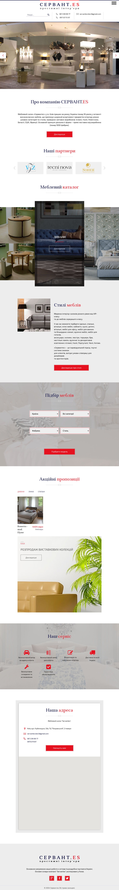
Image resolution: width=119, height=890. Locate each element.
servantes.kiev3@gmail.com (90, 14)
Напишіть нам (59, 748)
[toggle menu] (114, 3)
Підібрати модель (59, 451)
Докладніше (59, 134)
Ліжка (31, 492)
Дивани (21, 492)
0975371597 (31, 742)
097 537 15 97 (65, 17)
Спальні (41, 492)
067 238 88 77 (64, 14)
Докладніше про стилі (71, 368)
